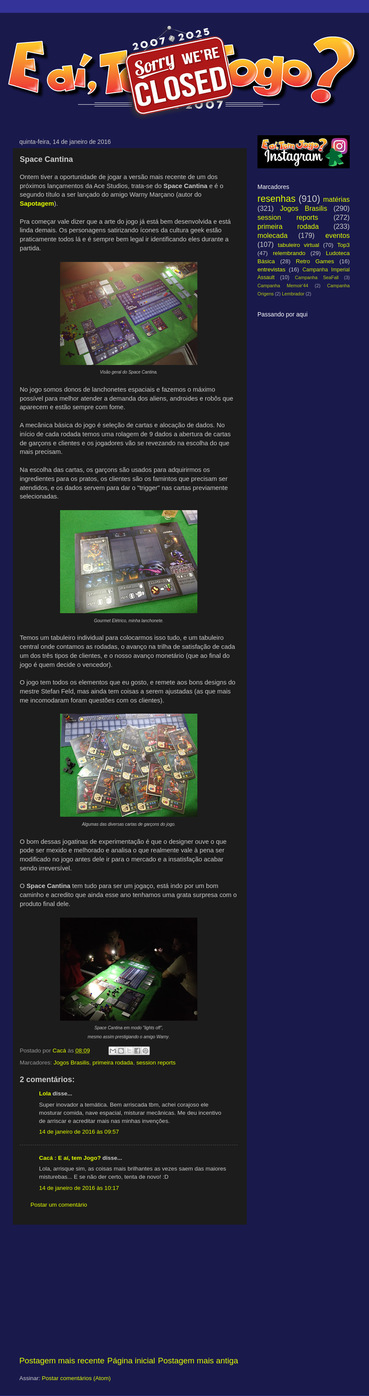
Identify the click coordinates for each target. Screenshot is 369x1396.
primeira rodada (113, 1062)
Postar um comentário (58, 1204)
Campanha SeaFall (317, 277)
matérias (336, 199)
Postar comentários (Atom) (76, 1378)
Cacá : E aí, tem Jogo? (70, 1158)
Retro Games (315, 261)
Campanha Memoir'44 (282, 285)
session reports (156, 1062)
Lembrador (293, 293)
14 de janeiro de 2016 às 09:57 (79, 1131)
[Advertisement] (128, 1290)
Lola (46, 1093)
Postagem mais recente (61, 1360)
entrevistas (271, 269)
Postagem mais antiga (198, 1360)
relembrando (289, 253)
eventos (337, 235)
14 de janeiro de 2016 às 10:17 (79, 1188)
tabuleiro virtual (298, 245)
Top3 (343, 245)
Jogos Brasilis (71, 1062)
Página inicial (131, 1360)
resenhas (276, 198)
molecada (272, 235)
